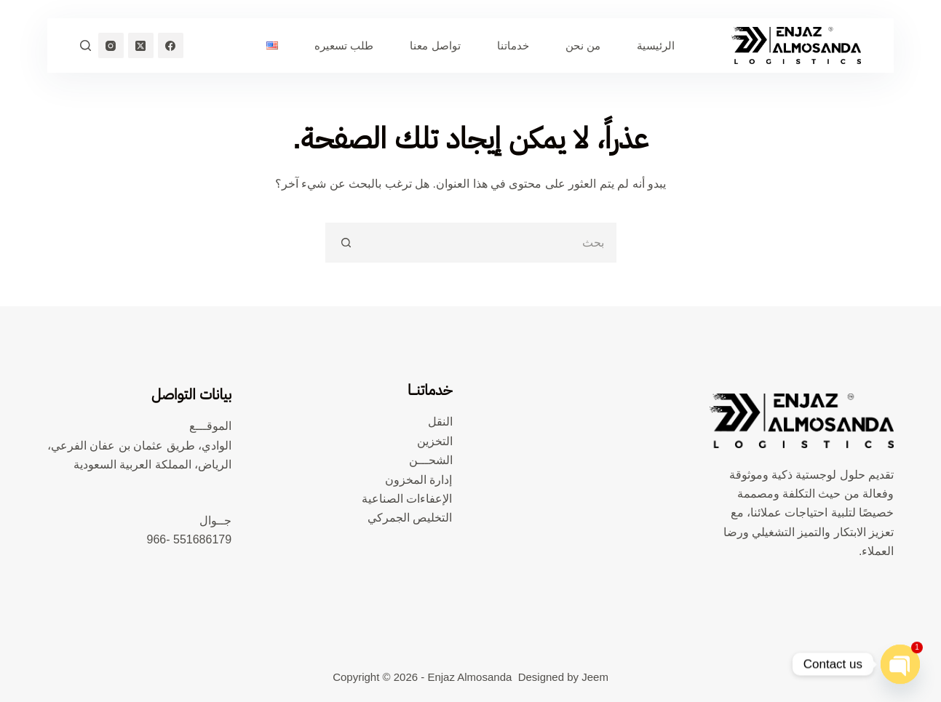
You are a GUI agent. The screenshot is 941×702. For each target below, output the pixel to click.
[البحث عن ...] (490, 243)
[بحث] (85, 45)
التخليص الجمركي (410, 517)
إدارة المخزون (418, 480)
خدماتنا (513, 45)
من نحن (582, 45)
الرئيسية (656, 45)
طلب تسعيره (343, 45)
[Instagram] (111, 45)
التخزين (435, 441)
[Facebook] (170, 45)
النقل (440, 421)
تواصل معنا (435, 45)
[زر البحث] (345, 243)
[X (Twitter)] (141, 45)
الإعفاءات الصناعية (407, 498)
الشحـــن (431, 460)
